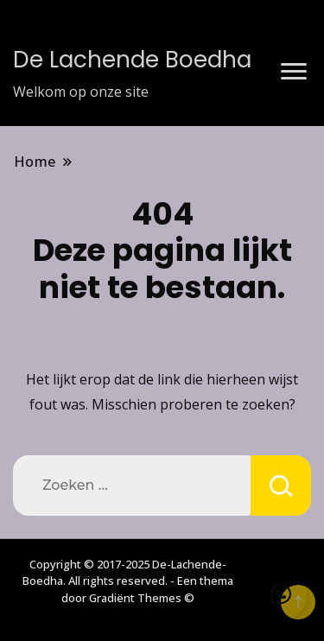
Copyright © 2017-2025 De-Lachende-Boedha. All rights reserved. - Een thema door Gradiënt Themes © (127, 581)
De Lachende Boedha (132, 59)
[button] (281, 594)
